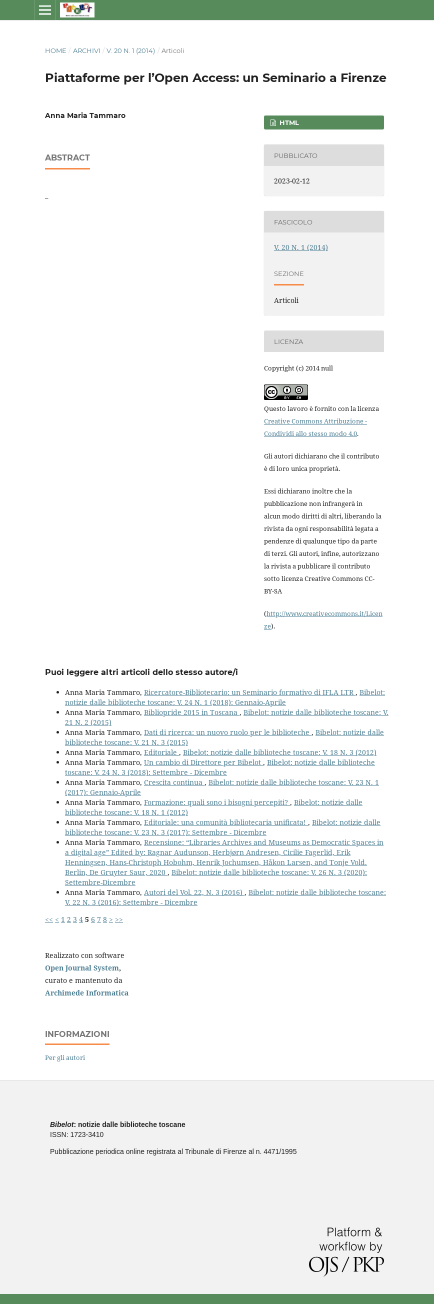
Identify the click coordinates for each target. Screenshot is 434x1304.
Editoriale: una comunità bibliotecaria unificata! (226, 822)
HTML (288, 122)
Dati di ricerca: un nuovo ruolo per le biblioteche (228, 732)
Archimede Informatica (86, 993)
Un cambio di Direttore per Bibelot (203, 762)
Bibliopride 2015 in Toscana (192, 712)
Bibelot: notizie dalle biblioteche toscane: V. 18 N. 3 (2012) (279, 752)
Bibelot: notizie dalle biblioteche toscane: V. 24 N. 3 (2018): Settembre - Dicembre (220, 767)
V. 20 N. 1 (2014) (130, 50)
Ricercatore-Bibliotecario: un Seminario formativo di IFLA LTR (250, 692)
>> (119, 919)
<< (49, 919)
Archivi (86, 50)
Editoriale (161, 752)
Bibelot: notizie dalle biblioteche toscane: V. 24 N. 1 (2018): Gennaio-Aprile (225, 697)
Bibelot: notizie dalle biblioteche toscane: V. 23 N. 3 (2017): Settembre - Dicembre (222, 827)
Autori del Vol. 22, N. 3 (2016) (194, 892)
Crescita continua (174, 782)
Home (55, 50)
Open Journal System (82, 967)
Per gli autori (65, 1057)
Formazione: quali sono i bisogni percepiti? (217, 802)
